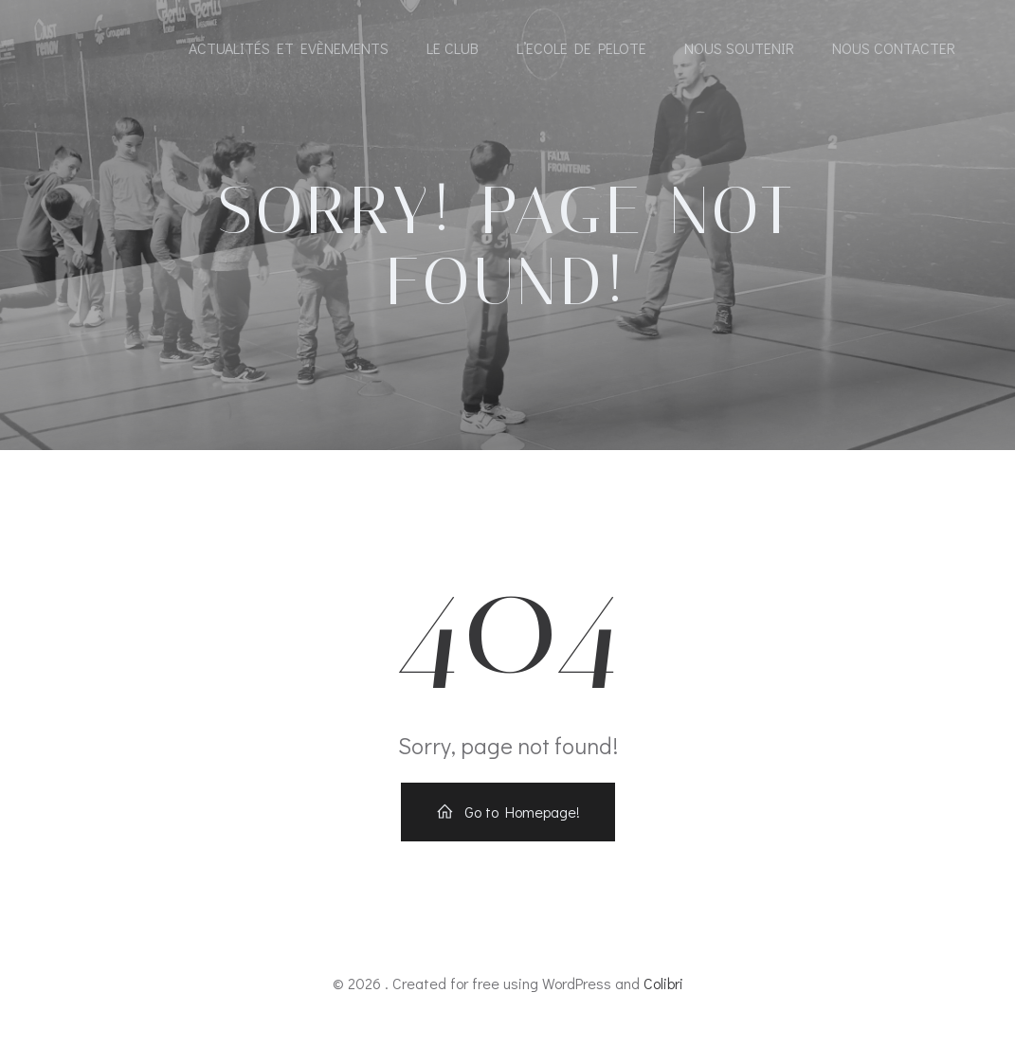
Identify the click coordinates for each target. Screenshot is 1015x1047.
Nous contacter (893, 50)
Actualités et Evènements (289, 50)
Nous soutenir (739, 50)
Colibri (663, 992)
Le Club (452, 50)
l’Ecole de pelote (581, 50)
